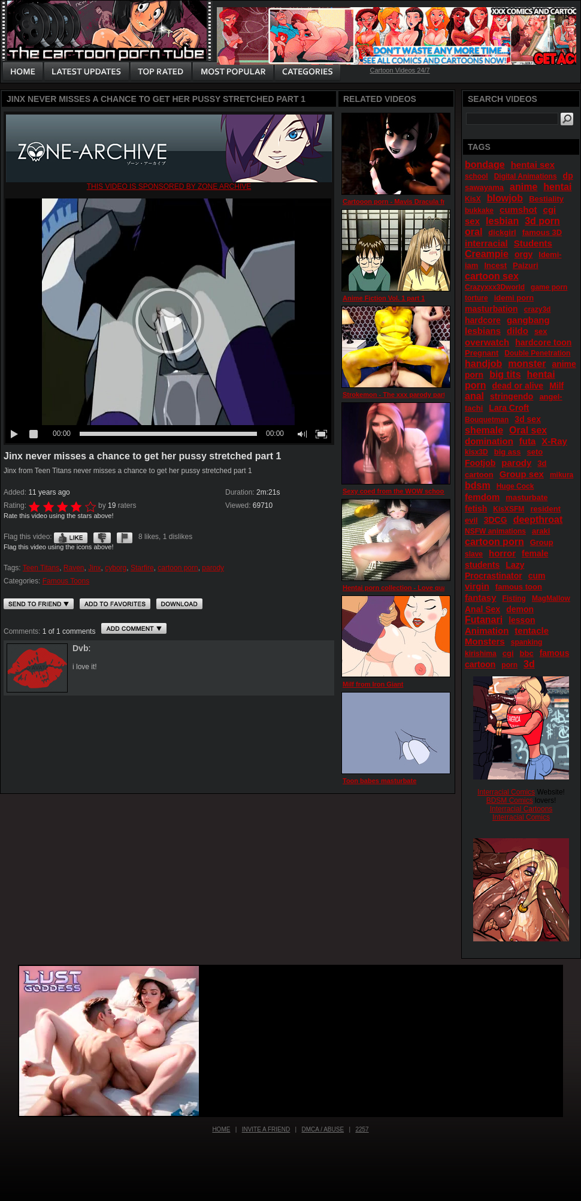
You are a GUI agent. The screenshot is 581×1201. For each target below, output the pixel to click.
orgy (523, 254)
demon (520, 609)
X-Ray (554, 441)
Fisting (514, 598)
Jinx (94, 568)
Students (533, 243)
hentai (557, 187)
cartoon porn (178, 568)
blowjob (505, 198)
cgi (508, 653)
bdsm (478, 485)
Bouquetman (487, 420)
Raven (73, 568)
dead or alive (518, 385)
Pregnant (481, 352)
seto (535, 451)
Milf (556, 385)
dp (568, 175)
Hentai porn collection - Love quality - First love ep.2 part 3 (434, 587)
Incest (495, 265)
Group (541, 542)
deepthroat (538, 519)
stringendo (511, 396)
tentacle (532, 630)
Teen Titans (41, 568)
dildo (517, 331)
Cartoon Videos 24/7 (399, 70)
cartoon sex (492, 276)
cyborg (115, 568)
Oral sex (528, 430)
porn (509, 665)
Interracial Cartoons (521, 809)
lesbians (483, 331)
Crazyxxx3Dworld (495, 287)
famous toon (518, 586)
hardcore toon (543, 342)
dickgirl (502, 232)
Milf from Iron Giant (373, 684)
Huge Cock (515, 486)
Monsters (485, 641)
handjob (483, 364)
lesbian (502, 221)
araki (541, 530)
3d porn (542, 221)
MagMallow (551, 598)
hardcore (483, 320)
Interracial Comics (506, 792)
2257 (361, 1129)
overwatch (487, 342)
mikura (561, 475)
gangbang (528, 320)
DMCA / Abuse (323, 1129)
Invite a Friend (266, 1129)
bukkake (479, 210)
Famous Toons (66, 581)
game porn (549, 287)
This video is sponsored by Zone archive (169, 186)
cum (537, 575)
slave (474, 554)
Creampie (487, 254)
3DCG (495, 520)
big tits (505, 374)
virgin (477, 586)
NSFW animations (495, 531)
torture (476, 298)
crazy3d (537, 309)
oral (473, 232)
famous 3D (542, 232)
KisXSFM (508, 509)
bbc (527, 653)
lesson (522, 620)
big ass (507, 451)
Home (221, 1129)
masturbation (491, 309)
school (476, 176)
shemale (484, 430)
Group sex (522, 474)
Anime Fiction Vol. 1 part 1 (384, 298)
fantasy (481, 597)
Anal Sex (482, 609)
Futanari (484, 620)
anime (523, 187)
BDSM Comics (509, 800)
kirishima (481, 653)
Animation (487, 630)
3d (529, 664)
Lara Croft (509, 408)
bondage (485, 164)
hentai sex (533, 164)
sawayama (484, 187)
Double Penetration (537, 353)
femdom (482, 497)
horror (502, 553)
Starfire (142, 568)
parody (213, 568)
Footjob (480, 463)
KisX (473, 199)
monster (527, 364)
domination (489, 441)
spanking (527, 642)
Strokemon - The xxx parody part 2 (397, 394)
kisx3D (476, 452)
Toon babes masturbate (379, 780)
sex (540, 331)
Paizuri (525, 265)
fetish (476, 508)
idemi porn (514, 297)
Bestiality (546, 198)
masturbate (526, 497)
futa (527, 441)
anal (474, 396)
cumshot (518, 209)
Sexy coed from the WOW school (394, 491)
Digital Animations (525, 176)
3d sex (528, 419)
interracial (486, 243)
